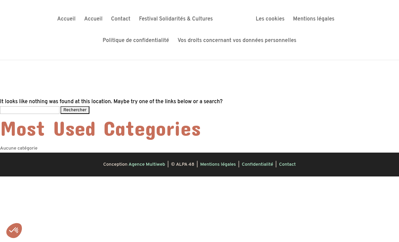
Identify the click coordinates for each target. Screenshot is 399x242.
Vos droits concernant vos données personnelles (236, 41)
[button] (14, 231)
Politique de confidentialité (136, 41)
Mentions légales (313, 20)
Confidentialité (257, 164)
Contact (120, 20)
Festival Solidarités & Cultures (176, 20)
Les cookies (270, 20)
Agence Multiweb (146, 164)
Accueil (66, 20)
